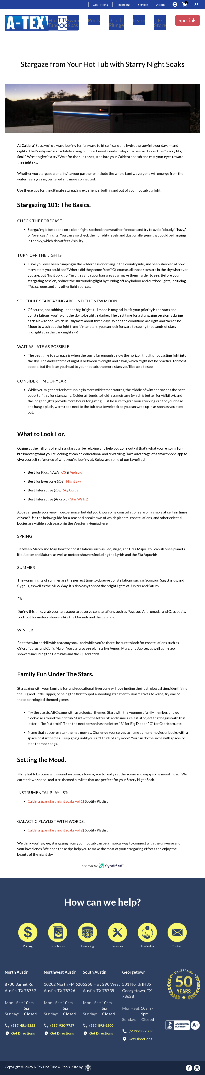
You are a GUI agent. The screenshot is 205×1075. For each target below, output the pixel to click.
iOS (63, 472)
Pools (94, 20)
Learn (139, 20)
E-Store (160, 22)
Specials (187, 20)
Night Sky (73, 481)
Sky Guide (70, 490)
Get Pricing (100, 4)
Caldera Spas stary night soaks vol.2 (55, 829)
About (160, 4)
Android (76, 472)
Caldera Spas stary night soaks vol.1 (55, 800)
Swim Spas (73, 22)
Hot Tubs (53, 22)
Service (143, 4)
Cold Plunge (116, 22)
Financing (123, 4)
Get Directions (23, 1033)
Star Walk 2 (79, 498)
